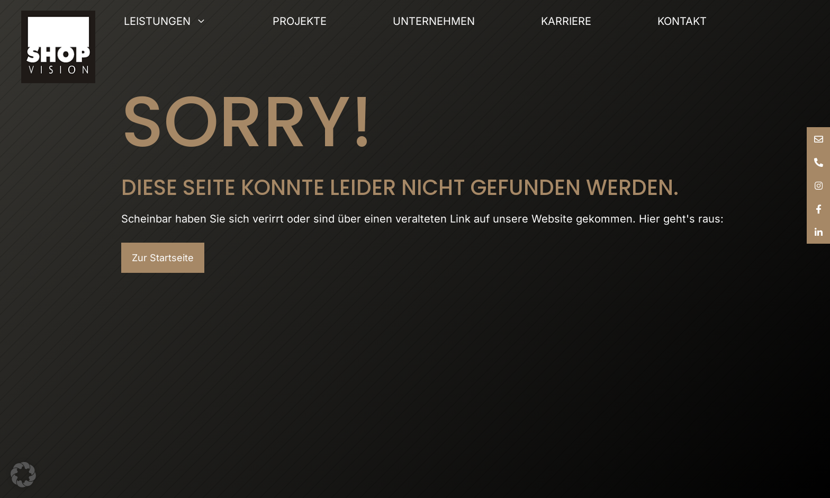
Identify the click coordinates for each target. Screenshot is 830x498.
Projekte (300, 21)
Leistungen (198, 21)
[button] (23, 474)
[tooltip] (818, 138)
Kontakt (682, 21)
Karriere (566, 21)
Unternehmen (434, 21)
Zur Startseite (163, 257)
